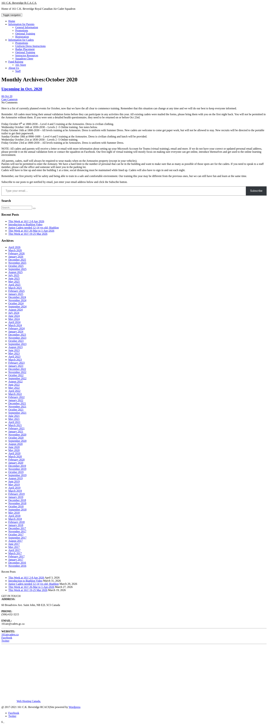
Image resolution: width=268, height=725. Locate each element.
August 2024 (15, 309)
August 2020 (15, 443)
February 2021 (16, 428)
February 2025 (16, 290)
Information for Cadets (21, 39)
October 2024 (16, 303)
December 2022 (17, 369)
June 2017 (14, 543)
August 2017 (15, 540)
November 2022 (17, 372)
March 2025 (15, 287)
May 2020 (14, 450)
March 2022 (15, 394)
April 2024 (14, 322)
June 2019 (14, 481)
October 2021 (16, 409)
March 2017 (15, 553)
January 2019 (15, 497)
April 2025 (14, 284)
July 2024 (13, 312)
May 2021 (14, 419)
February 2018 (16, 522)
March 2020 (15, 456)
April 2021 (14, 422)
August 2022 (15, 381)
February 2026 (16, 253)
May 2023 (14, 353)
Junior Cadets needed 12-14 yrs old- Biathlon (33, 227)
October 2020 (16, 437)
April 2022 (14, 390)
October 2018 (16, 506)
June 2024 (14, 315)
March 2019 (15, 490)
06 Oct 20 (6, 96)
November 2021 (17, 406)
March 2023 (15, 359)
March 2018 (15, 518)
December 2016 (17, 562)
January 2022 (15, 400)
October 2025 (16, 265)
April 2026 (14, 247)
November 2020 (17, 434)
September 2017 (17, 537)
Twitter (5, 640)
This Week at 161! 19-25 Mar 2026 (27, 233)
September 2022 (17, 378)
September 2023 (17, 344)
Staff (18, 71)
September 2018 (17, 509)
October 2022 (16, 375)
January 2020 (15, 462)
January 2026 (15, 256)
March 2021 (15, 425)
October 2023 (16, 340)
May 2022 (14, 387)
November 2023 (17, 337)
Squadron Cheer (24, 58)
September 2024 (17, 306)
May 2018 (14, 512)
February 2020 (16, 459)
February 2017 (16, 556)
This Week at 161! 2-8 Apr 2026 (26, 221)
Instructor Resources (26, 55)
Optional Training (25, 33)
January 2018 (15, 525)
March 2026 (15, 250)
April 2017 (14, 550)
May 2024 (14, 319)
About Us (13, 67)
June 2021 (14, 415)
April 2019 (14, 487)
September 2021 (17, 412)
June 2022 (14, 384)
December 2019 (17, 465)
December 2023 (17, 334)
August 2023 (15, 347)
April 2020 (14, 453)
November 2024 (17, 300)
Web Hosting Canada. (29, 701)
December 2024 (17, 297)
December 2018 (17, 500)
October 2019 (16, 472)
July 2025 (13, 275)
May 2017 (14, 547)
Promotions (21, 30)
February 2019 (16, 493)
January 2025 (15, 294)
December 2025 (17, 259)
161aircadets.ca (10, 634)
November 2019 (17, 468)
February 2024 (16, 328)
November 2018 (17, 503)
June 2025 (14, 278)
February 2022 (16, 397)
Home (11, 21)
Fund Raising (15, 61)
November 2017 (17, 531)
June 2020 (14, 447)
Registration (22, 36)
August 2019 (15, 478)
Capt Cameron (9, 99)
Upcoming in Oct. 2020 (21, 89)
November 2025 (17, 262)
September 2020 (17, 440)
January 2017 (15, 559)
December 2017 (17, 528)
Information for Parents (21, 24)
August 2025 (15, 272)
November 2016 (17, 565)
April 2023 (14, 356)
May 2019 (14, 484)
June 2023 (14, 350)
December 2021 (17, 403)
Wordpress (74, 707)
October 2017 (16, 534)
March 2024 (15, 325)
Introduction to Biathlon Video (25, 224)
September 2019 (17, 475)
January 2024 (15, 331)
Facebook (6, 637)
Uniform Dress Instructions (30, 46)
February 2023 (16, 362)
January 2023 (15, 365)
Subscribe (256, 190)
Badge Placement (25, 49)
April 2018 (14, 515)
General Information (26, 27)
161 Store (20, 64)
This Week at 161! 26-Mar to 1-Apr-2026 (31, 230)
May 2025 (14, 281)
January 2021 (15, 431)
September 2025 (17, 269)
